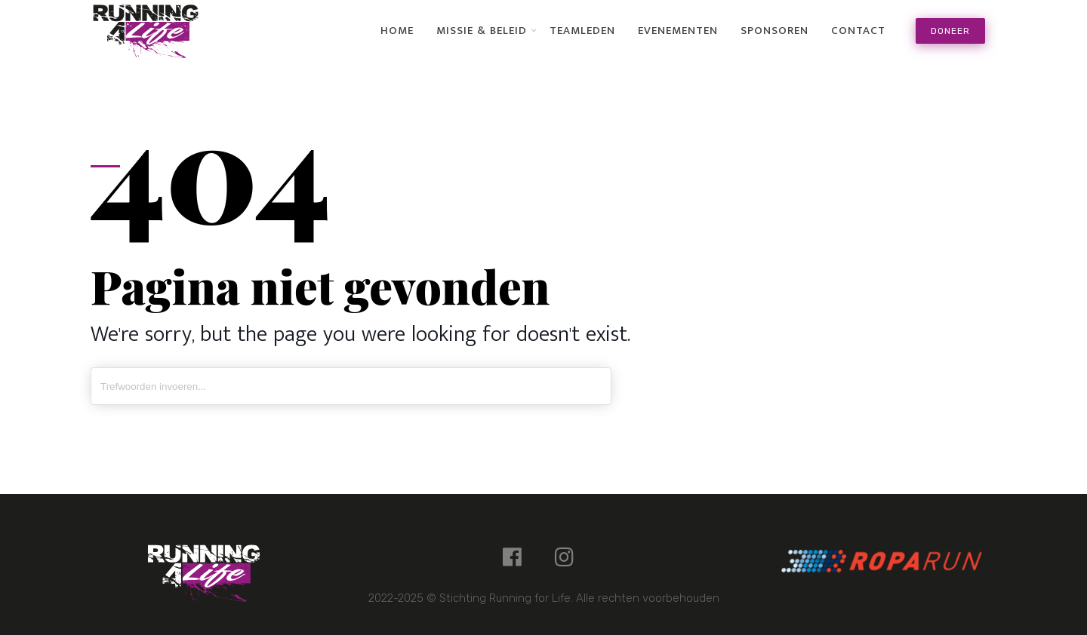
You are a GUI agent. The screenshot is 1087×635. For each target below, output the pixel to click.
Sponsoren (774, 31)
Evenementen (678, 31)
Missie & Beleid (481, 31)
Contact (858, 31)
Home (397, 31)
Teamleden (582, 31)
